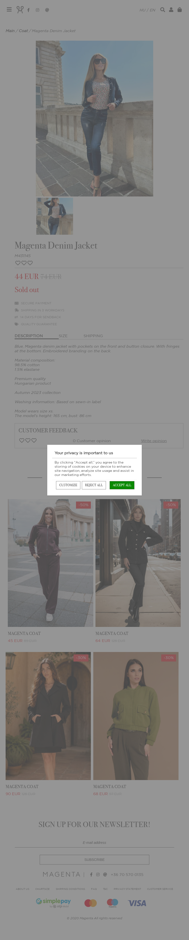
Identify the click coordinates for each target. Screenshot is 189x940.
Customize (68, 485)
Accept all (122, 485)
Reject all (94, 485)
